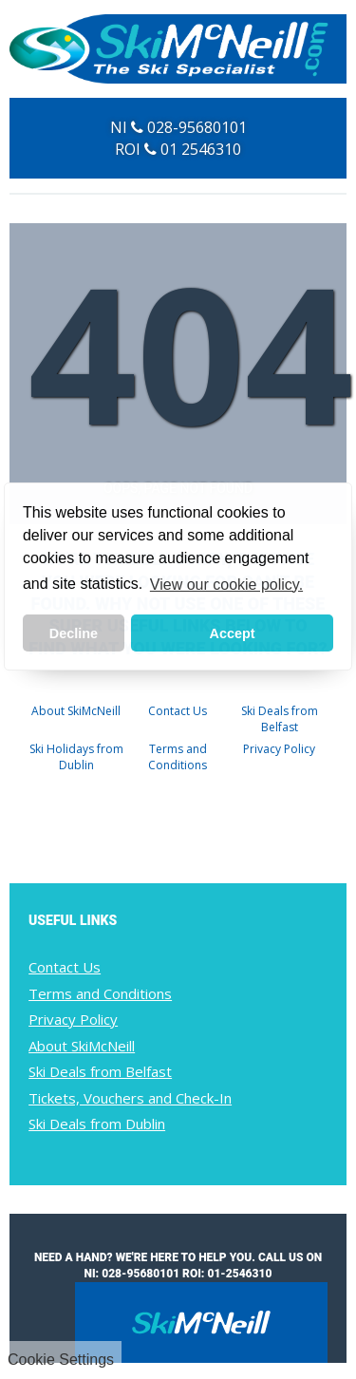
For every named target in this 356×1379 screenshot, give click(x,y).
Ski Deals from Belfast (279, 719)
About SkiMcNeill (76, 711)
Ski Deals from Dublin (96, 1123)
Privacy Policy (279, 749)
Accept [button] (232, 633)
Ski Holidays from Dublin (76, 757)
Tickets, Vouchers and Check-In (130, 1097)
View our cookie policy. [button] (226, 584)
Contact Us (177, 711)
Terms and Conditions (177, 757)
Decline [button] (73, 633)
